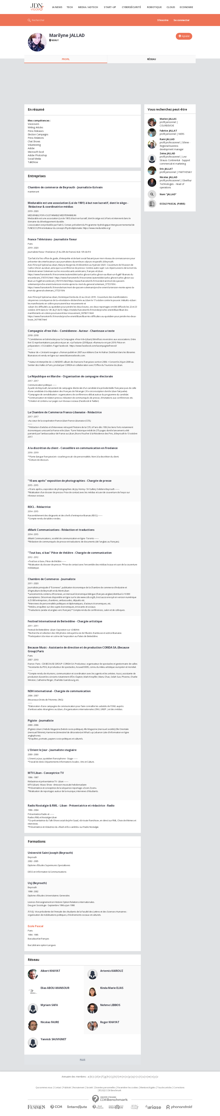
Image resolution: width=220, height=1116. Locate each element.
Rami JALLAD (167, 139)
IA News (57, 7)
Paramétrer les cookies (127, 1087)
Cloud (171, 7)
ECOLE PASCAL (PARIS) (172, 203)
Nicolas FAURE (50, 1022)
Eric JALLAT (166, 168)
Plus (82, 1059)
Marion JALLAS (168, 118)
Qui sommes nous (44, 1087)
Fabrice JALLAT (168, 130)
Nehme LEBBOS (110, 1005)
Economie (186, 7)
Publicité (67, 1087)
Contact (57, 1087)
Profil (66, 59)
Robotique (154, 7)
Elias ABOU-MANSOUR (55, 988)
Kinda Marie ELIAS (111, 988)
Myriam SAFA (49, 1005)
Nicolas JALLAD (168, 177)
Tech (69, 7)
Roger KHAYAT (109, 1022)
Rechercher (38, 20)
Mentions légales (147, 1087)
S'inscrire (162, 20)
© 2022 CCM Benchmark (110, 1090)
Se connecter (182, 20)
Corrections (179, 1087)
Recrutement (78, 1087)
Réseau (151, 59)
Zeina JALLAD (167, 153)
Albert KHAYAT (50, 971)
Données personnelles (105, 1087)
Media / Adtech (88, 7)
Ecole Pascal (35, 926)
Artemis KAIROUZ (111, 971)
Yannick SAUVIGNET (53, 1039)
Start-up (110, 7)
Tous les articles (164, 1087)
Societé (89, 1087)
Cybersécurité (131, 7)
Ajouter (186, 36)
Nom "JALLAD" (168, 194)
